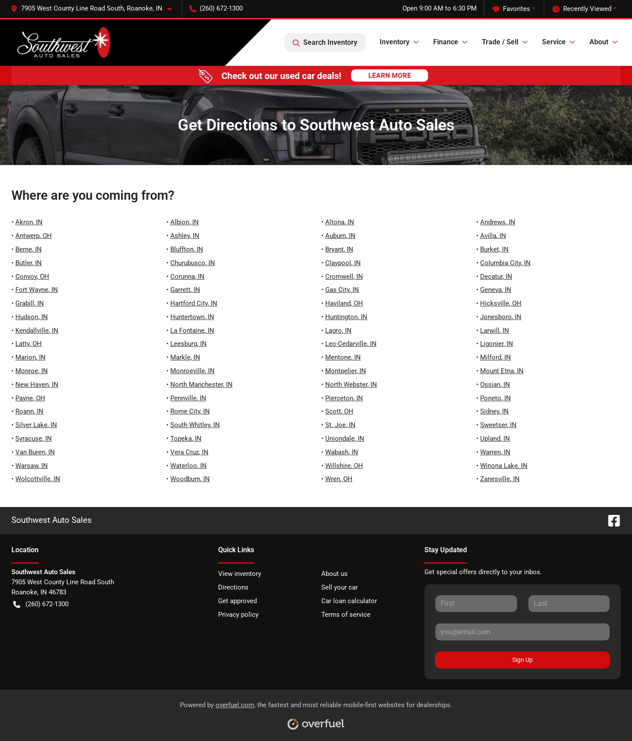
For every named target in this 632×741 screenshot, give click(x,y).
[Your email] (522, 631)
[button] (94, 8)
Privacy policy (238, 615)
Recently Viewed (582, 9)
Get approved (237, 601)
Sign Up (522, 659)
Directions (233, 587)
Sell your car (339, 587)
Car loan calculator (349, 601)
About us (334, 574)
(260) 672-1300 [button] (216, 8)
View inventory (239, 574)
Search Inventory (325, 42)
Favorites (511, 9)
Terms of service (345, 615)
